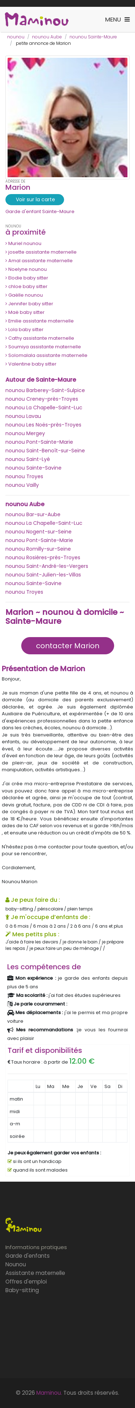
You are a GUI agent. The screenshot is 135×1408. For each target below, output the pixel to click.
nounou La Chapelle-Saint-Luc (43, 407)
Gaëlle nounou (24, 295)
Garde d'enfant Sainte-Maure (40, 211)
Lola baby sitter (24, 329)
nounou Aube (47, 37)
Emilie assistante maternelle (39, 321)
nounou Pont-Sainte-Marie (39, 442)
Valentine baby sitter (31, 364)
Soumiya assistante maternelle (43, 347)
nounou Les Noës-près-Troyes (43, 424)
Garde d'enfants (27, 1255)
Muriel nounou (23, 243)
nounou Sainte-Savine (33, 467)
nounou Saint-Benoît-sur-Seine (45, 450)
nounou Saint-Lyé (27, 459)
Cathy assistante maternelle (39, 338)
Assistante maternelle (35, 1273)
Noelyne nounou (26, 269)
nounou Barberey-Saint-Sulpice (45, 390)
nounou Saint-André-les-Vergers (46, 566)
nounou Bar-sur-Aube (32, 514)
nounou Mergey (25, 433)
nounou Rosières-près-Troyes (42, 557)
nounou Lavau (23, 416)
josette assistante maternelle (41, 252)
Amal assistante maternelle (39, 261)
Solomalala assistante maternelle (46, 355)
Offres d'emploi (26, 1281)
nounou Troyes (24, 476)
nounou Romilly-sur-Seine (38, 548)
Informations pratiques (36, 1247)
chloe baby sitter (26, 286)
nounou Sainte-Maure (93, 37)
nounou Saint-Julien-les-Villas (43, 574)
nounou (15, 37)
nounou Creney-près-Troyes (41, 398)
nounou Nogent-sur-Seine (38, 531)
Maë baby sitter (25, 312)
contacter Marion (67, 646)
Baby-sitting (22, 1290)
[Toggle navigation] (117, 19)
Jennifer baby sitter (29, 304)
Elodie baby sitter (26, 278)
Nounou (15, 1264)
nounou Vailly (22, 485)
